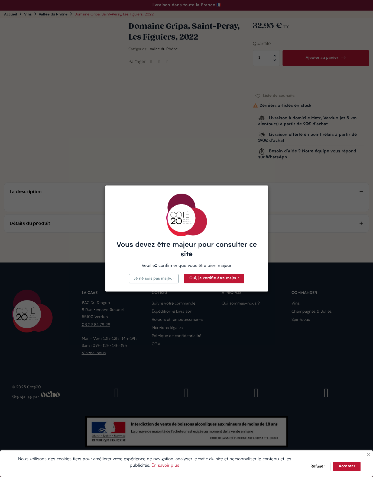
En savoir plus (165, 465)
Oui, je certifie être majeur (214, 278)
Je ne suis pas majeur (154, 279)
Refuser (317, 467)
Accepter (347, 466)
